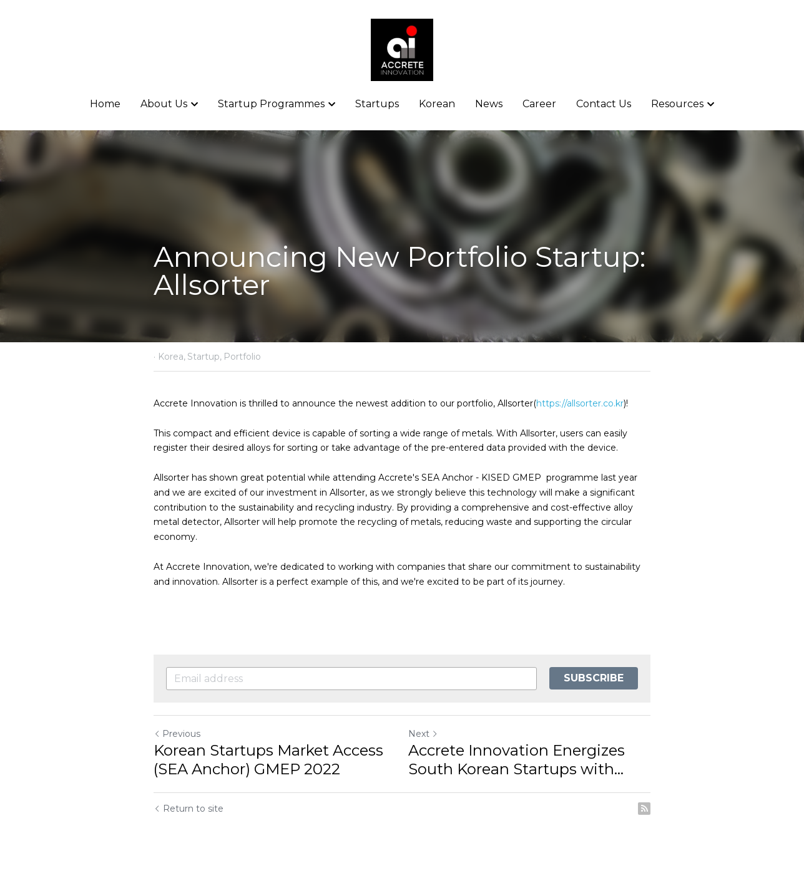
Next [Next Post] (423, 733)
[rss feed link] (644, 808)
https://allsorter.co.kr (580, 403)
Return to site (188, 808)
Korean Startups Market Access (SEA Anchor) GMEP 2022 (268, 759)
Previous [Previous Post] (177, 733)
